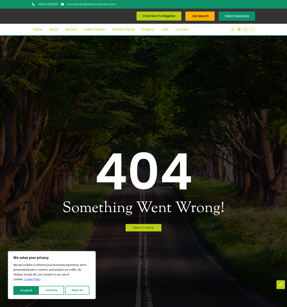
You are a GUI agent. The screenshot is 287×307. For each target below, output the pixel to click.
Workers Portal (123, 35)
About (53, 35)
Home (37, 35)
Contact (182, 35)
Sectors (71, 35)
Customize (26, 290)
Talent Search (94, 35)
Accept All (78, 290)
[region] (52, 275)
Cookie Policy (32, 280)
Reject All (52, 290)
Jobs (165, 35)
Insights (148, 35)
